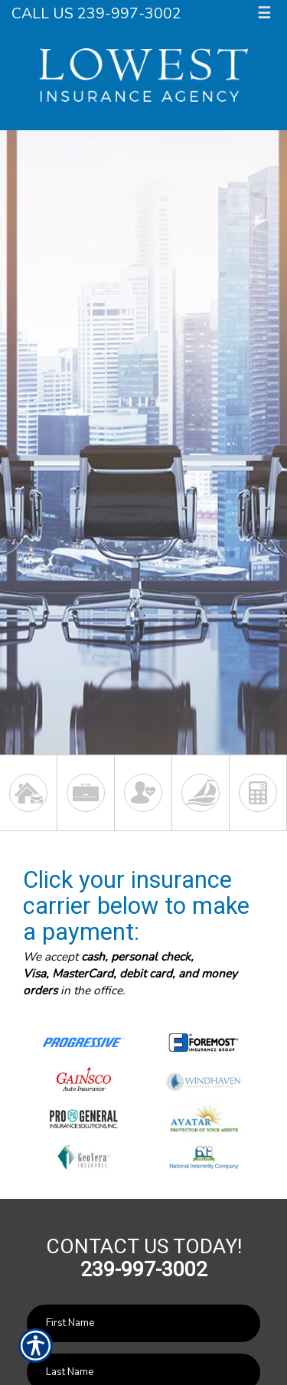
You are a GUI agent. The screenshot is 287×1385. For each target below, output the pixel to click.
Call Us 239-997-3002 (96, 13)
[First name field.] (143, 1323)
